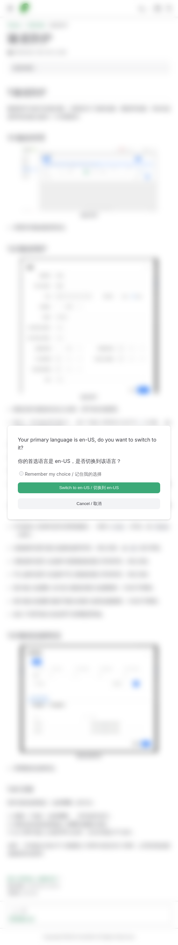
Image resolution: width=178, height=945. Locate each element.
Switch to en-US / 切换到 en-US (89, 487)
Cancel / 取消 (89, 503)
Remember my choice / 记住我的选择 (63, 474)
